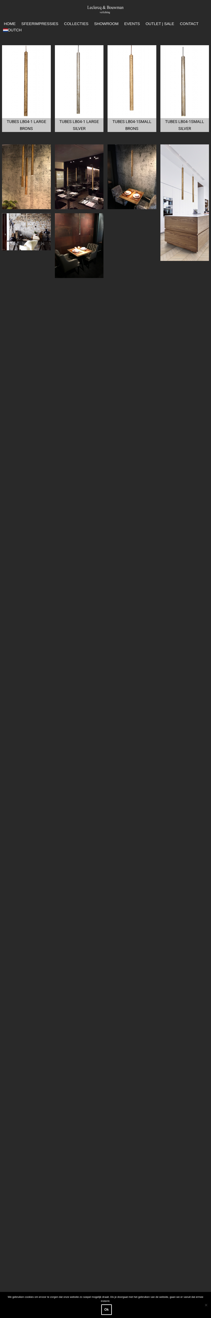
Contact (189, 24)
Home (10, 24)
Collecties (76, 24)
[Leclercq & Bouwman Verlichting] (105, 9)
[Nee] (206, 1305)
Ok (106, 1309)
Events (132, 24)
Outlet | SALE (159, 24)
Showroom (106, 24)
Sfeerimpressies (39, 24)
